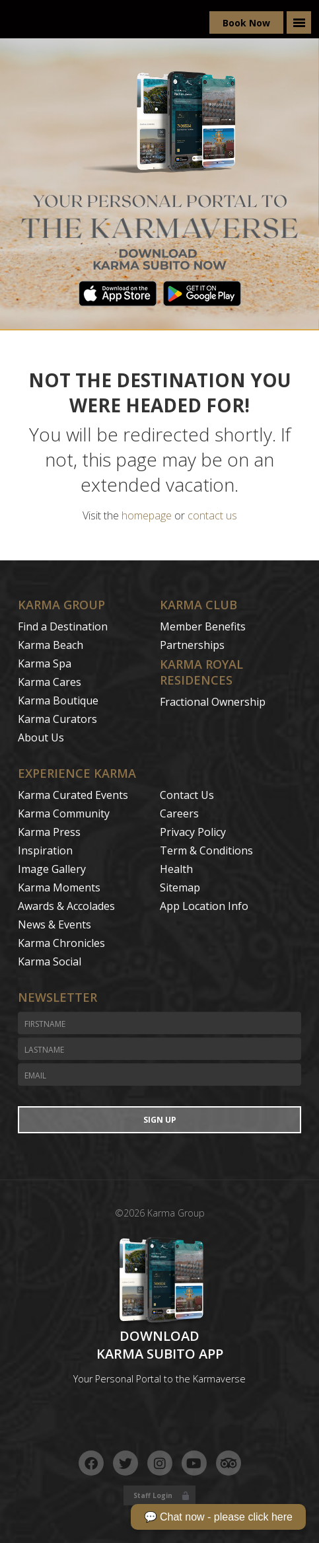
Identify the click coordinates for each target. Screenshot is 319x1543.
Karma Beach (50, 645)
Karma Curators (57, 719)
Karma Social (49, 961)
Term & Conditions (206, 850)
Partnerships (192, 645)
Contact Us (187, 795)
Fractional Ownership (213, 702)
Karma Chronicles (61, 943)
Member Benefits (203, 626)
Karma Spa (44, 663)
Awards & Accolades (66, 906)
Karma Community (64, 813)
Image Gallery (52, 869)
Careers (179, 813)
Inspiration (45, 850)
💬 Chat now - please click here (218, 1517)
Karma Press (49, 832)
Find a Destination (63, 626)
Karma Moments (59, 887)
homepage (147, 515)
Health (176, 869)
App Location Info (204, 906)
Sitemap (180, 887)
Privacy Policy (193, 832)
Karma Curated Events (73, 795)
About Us (41, 737)
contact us (212, 515)
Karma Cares (49, 682)
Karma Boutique (58, 700)
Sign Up (159, 1119)
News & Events (54, 924)
